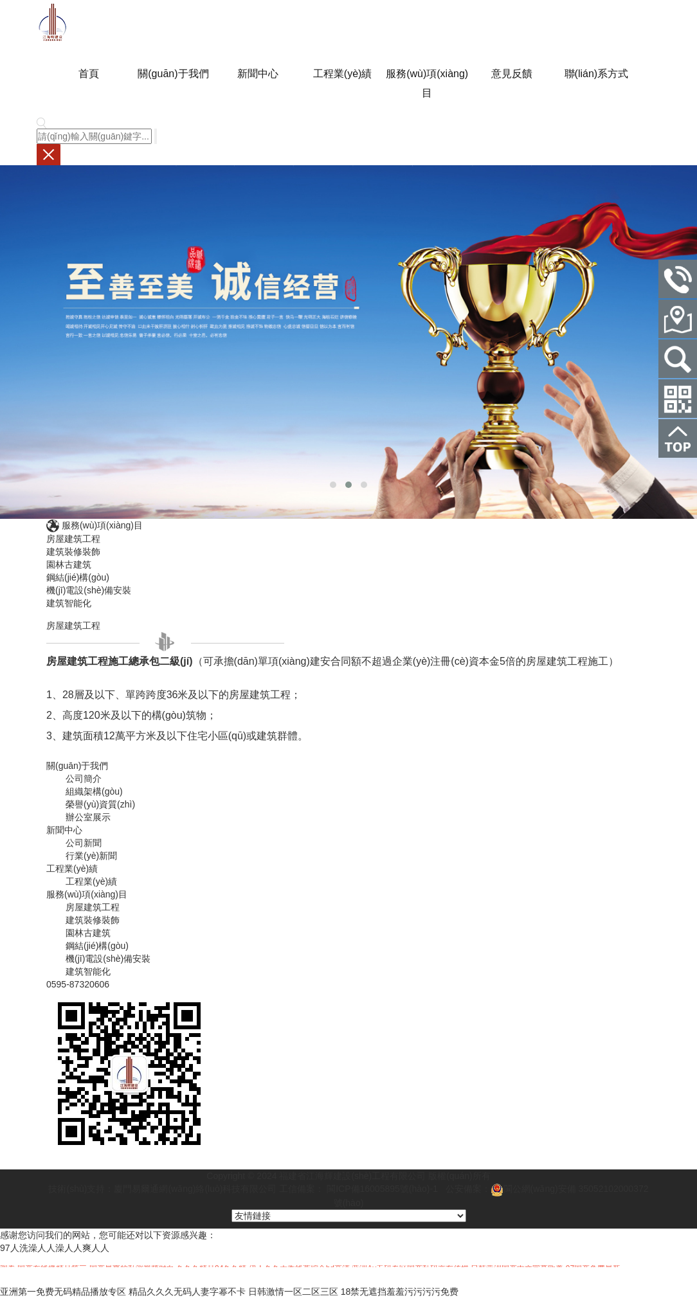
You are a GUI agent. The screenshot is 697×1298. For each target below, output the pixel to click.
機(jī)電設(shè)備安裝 (88, 590)
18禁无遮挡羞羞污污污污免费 (400, 1291)
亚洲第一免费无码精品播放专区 (63, 1291)
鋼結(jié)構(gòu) (77, 577)
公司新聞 (84, 843)
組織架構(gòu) (94, 791)
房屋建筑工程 (73, 539)
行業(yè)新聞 (91, 856)
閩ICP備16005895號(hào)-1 (381, 1189)
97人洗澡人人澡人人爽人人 (54, 1248)
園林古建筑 (68, 564)
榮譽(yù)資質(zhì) (100, 804)
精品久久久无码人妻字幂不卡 (187, 1291)
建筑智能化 (68, 603)
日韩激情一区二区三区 (293, 1291)
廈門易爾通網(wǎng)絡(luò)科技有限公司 (195, 1189)
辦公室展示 (88, 817)
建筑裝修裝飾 (73, 551)
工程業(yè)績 (91, 881)
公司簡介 (84, 778)
